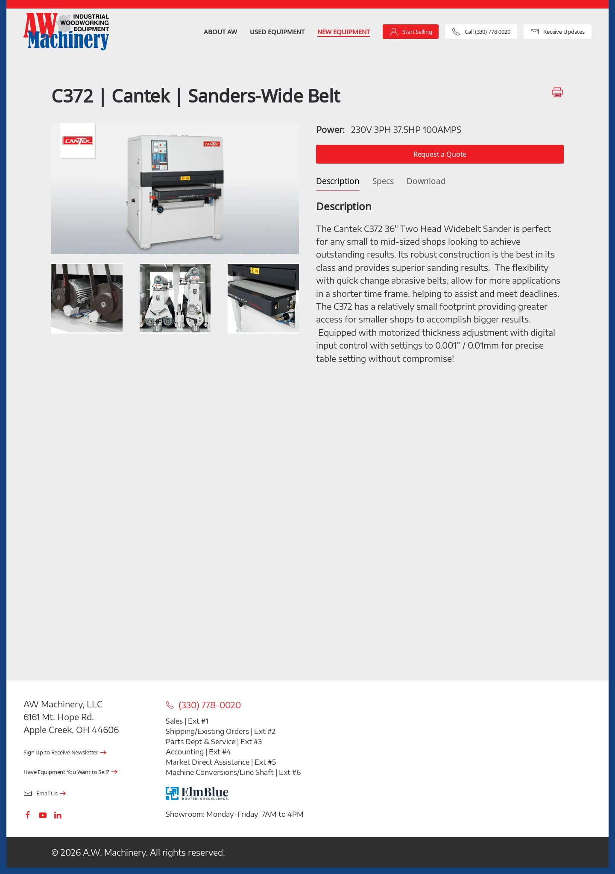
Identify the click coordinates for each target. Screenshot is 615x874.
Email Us (40, 793)
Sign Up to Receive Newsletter (60, 752)
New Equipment (343, 31)
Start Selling (411, 31)
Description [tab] (338, 181)
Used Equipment (277, 31)
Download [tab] (426, 181)
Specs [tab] (383, 181)
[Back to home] (66, 31)
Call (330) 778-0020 (481, 31)
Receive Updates (557, 31)
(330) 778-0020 (203, 705)
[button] (175, 188)
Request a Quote (440, 154)
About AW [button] (220, 31)
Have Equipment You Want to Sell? (66, 772)
